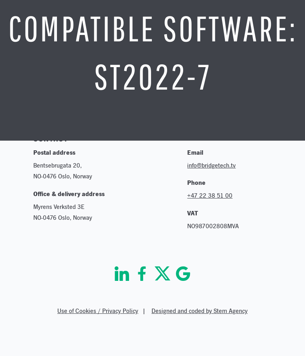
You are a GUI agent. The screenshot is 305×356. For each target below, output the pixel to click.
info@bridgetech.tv (211, 165)
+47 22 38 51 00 (209, 195)
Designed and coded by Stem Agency (199, 311)
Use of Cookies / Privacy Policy (97, 311)
